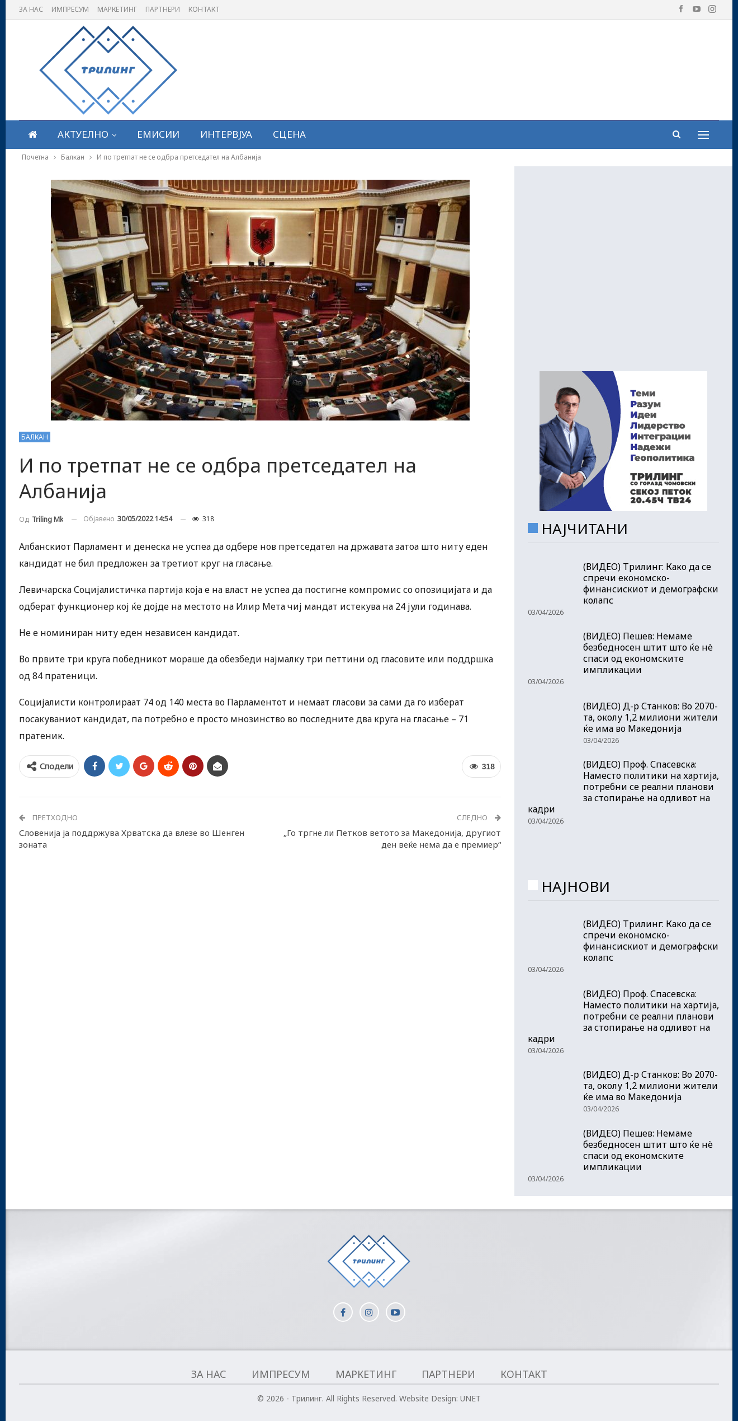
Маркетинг (117, 9)
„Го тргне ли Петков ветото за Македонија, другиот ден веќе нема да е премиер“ (392, 838)
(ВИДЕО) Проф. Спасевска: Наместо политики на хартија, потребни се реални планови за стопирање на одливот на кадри (623, 786)
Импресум (70, 9)
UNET (470, 1398)
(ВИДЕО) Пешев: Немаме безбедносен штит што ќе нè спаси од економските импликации (648, 653)
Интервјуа (226, 134)
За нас (31, 9)
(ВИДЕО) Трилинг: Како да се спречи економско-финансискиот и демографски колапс (650, 583)
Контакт (204, 9)
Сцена (289, 134)
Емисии (158, 134)
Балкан (34, 437)
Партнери (162, 9)
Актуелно (83, 134)
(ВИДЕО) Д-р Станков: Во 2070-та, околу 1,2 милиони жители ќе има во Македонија (650, 717)
